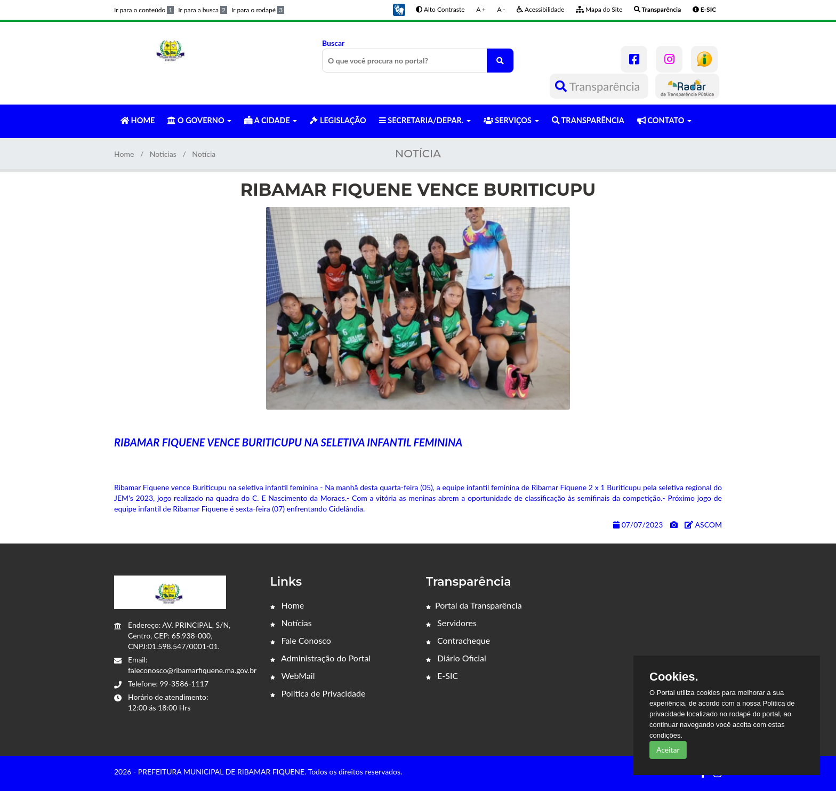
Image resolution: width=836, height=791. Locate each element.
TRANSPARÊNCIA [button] (588, 120)
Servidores (451, 623)
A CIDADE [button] (270, 120)
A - (501, 9)
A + (481, 9)
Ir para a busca (202, 10)
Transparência (599, 86)
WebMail (292, 675)
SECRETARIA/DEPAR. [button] (425, 120)
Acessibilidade (540, 9)
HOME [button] (137, 120)
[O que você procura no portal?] (500, 61)
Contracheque (458, 640)
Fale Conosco (300, 640)
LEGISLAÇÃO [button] (338, 120)
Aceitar (668, 749)
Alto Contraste (440, 9)
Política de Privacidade (318, 693)
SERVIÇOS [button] (511, 120)
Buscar (418, 55)
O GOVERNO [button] (199, 120)
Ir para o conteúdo (144, 10)
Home (124, 153)
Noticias (163, 153)
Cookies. (673, 677)
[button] (399, 8)
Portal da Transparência (474, 605)
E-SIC (442, 675)
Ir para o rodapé (257, 10)
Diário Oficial (456, 658)
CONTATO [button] (664, 120)
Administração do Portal (320, 658)
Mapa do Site (599, 9)
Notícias (291, 623)
